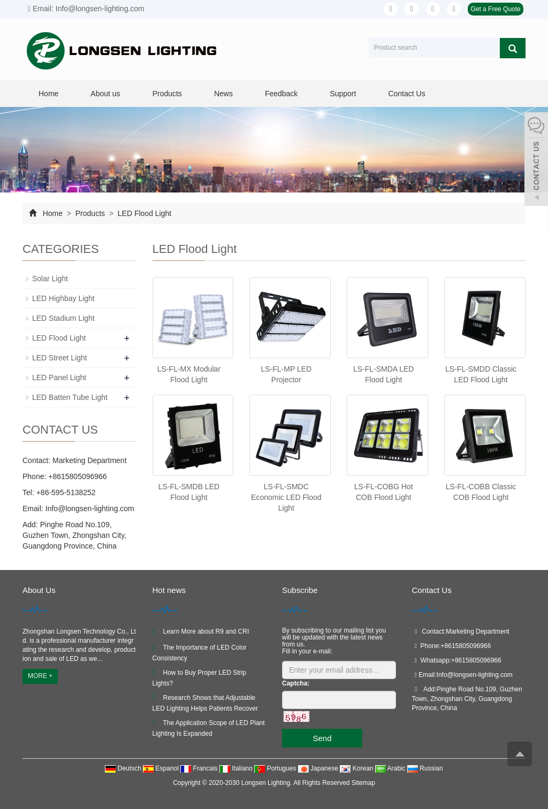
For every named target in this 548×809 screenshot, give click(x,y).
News (223, 93)
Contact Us (406, 93)
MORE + (40, 676)
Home (48, 93)
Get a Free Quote (495, 9)
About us (105, 93)
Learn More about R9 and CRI (206, 631)
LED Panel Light (59, 377)
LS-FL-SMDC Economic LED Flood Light (286, 497)
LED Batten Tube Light (70, 397)
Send (322, 738)
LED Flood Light (143, 213)
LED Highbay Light (63, 298)
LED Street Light (59, 357)
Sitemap (363, 783)
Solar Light (50, 278)
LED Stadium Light (63, 318)
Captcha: (295, 683)
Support (343, 93)
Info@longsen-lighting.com (88, 508)
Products (167, 93)
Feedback (281, 93)
